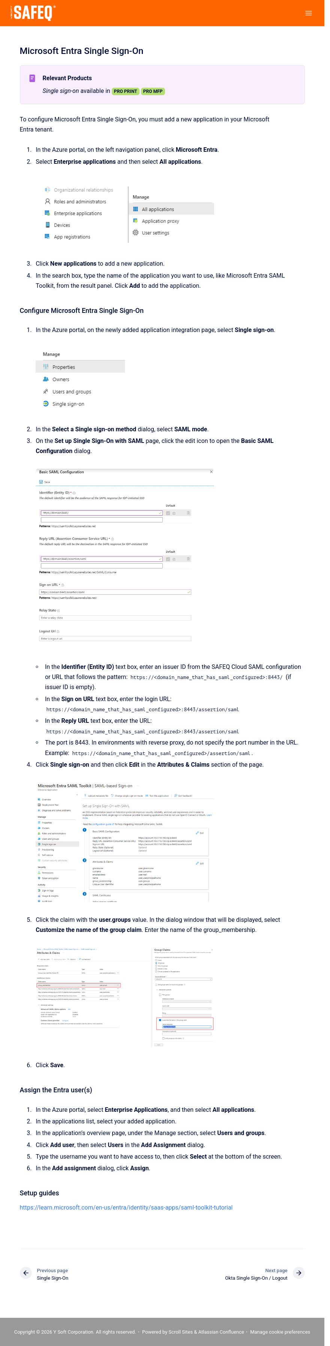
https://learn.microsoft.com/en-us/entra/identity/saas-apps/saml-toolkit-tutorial (126, 1207)
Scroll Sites (181, 1332)
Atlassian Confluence (221, 1332)
